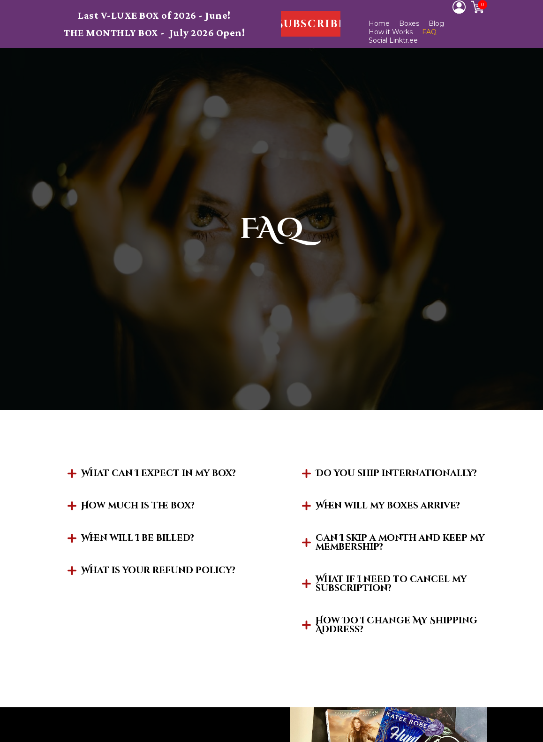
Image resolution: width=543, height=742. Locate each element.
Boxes (409, 23)
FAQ (429, 32)
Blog (436, 23)
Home (379, 23)
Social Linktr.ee (393, 40)
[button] (310, 24)
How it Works (391, 32)
